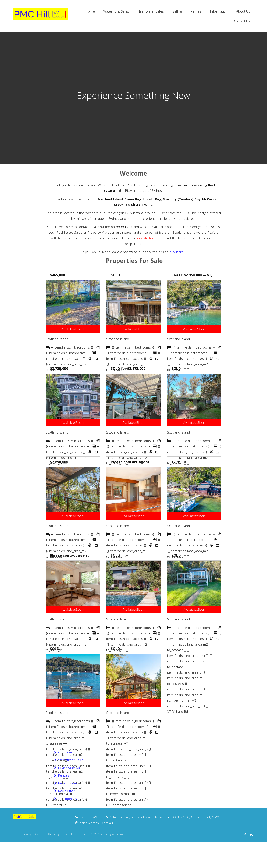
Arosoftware (119, 834)
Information (219, 11)
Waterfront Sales (116, 11)
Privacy (27, 834)
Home (90, 11)
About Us (243, 11)
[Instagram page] (251, 835)
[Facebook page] (245, 835)
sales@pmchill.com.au (96, 823)
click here (176, 252)
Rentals (196, 11)
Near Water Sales (151, 11)
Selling (177, 11)
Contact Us (242, 21)
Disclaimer (40, 834)
